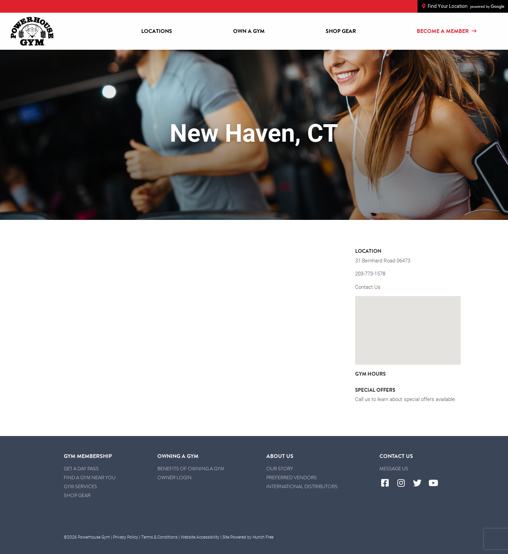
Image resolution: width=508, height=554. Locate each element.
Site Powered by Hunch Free (248, 537)
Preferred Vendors (291, 477)
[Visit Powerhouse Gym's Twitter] (420, 483)
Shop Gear (341, 31)
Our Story (279, 468)
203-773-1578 (370, 273)
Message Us (393, 468)
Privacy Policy (125, 537)
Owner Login (174, 477)
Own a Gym (249, 31)
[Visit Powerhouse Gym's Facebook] (387, 483)
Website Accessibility (200, 537)
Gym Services (80, 486)
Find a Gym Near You (90, 477)
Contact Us (367, 286)
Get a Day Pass (81, 468)
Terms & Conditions (159, 537)
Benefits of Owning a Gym (190, 468)
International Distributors (302, 486)
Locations (156, 31)
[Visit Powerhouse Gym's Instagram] (404, 483)
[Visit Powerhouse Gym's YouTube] (436, 483)
